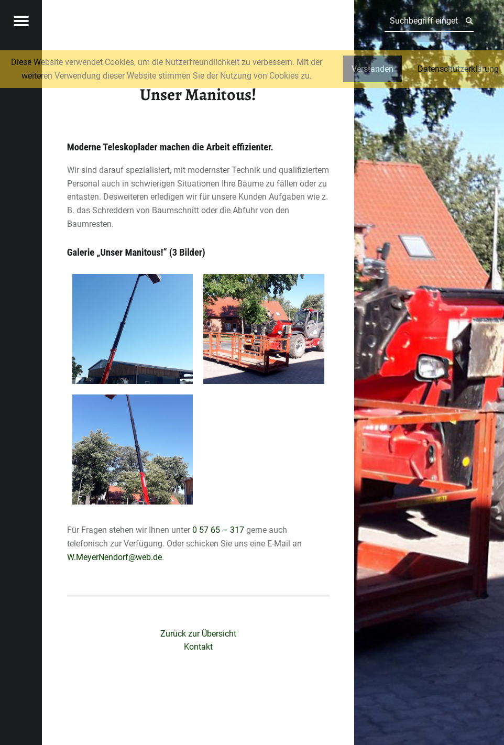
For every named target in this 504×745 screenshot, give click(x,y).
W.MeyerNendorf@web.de (114, 557)
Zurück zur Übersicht (198, 634)
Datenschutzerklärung (458, 69)
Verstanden (372, 69)
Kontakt (198, 647)
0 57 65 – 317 (218, 530)
